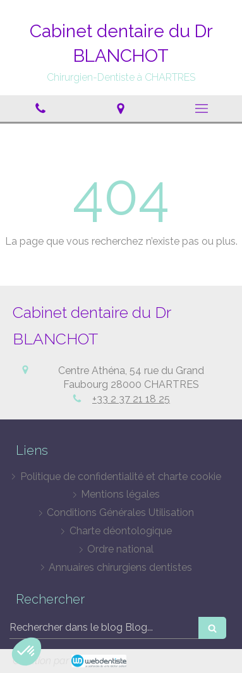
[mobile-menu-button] (201, 108)
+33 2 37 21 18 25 (131, 399)
